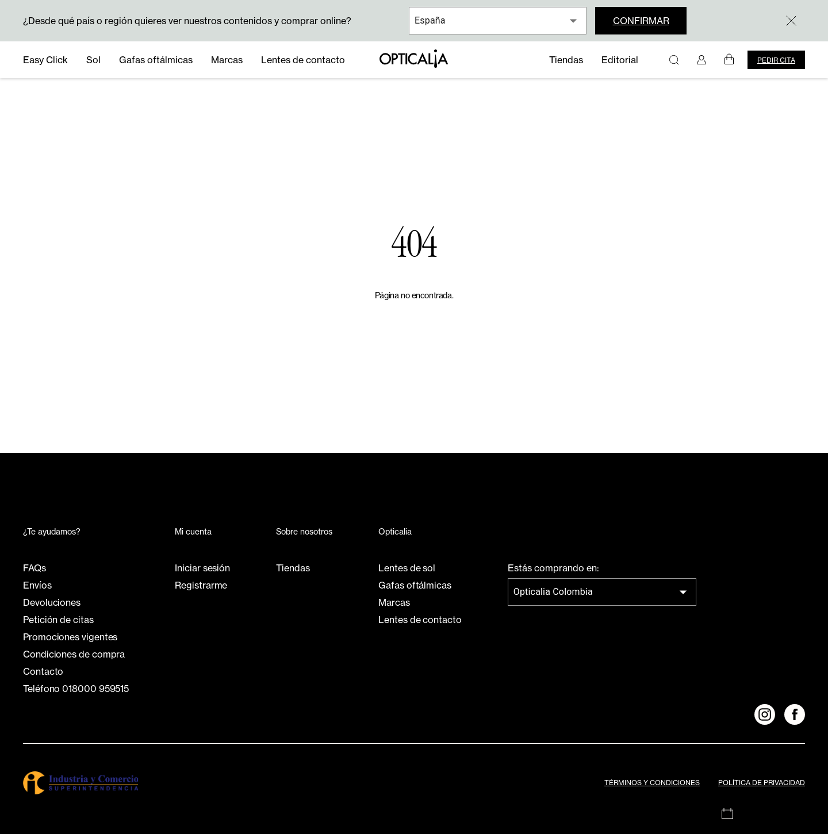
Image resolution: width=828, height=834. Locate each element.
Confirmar (641, 20)
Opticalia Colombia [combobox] (553, 591)
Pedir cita (776, 60)
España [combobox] (430, 20)
